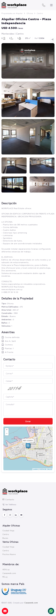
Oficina (30, 13)
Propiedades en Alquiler (12, 13)
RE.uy (5, 576)
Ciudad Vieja (8, 530)
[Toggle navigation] (51, 5)
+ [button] (7, 430)
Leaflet (35, 469)
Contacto (8, 499)
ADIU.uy (6, 569)
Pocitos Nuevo (9, 554)
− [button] (7, 434)
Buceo (5, 538)
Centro (40, 13)
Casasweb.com (9, 573)
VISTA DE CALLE (45, 469)
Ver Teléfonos (9, 504)
